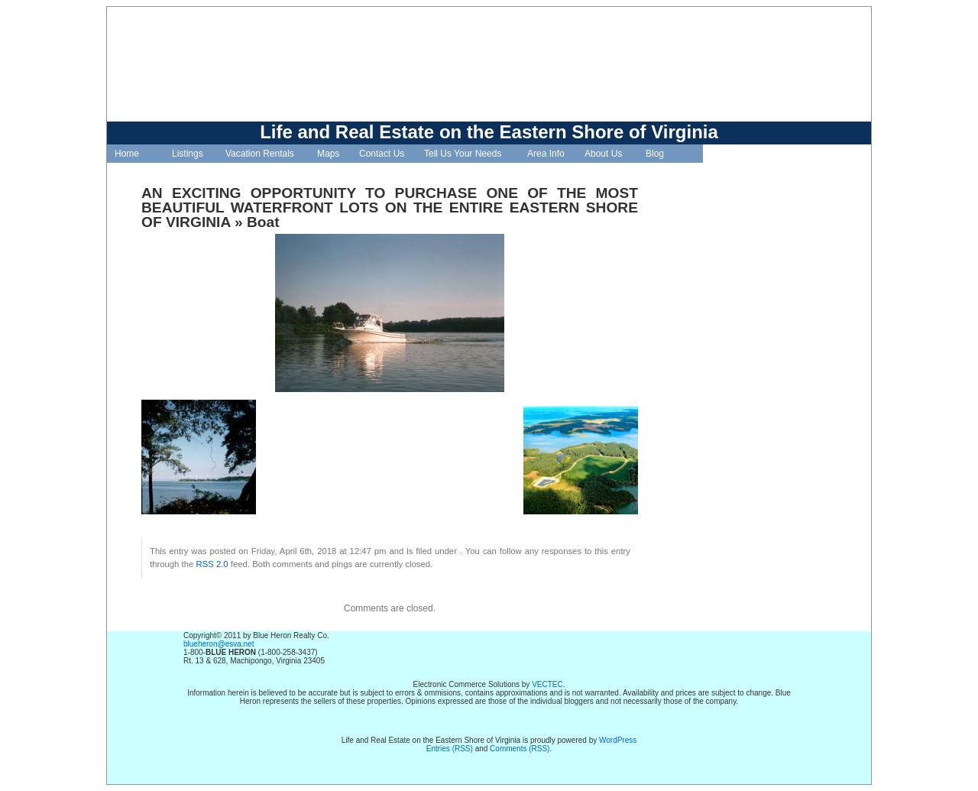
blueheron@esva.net (218, 644)
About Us (603, 153)
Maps (328, 153)
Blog (655, 153)
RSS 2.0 (212, 564)
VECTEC (547, 684)
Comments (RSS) (519, 748)
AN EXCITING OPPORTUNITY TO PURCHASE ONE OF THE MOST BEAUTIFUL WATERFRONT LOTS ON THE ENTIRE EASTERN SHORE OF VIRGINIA (389, 207)
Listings (187, 153)
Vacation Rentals (259, 153)
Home (127, 153)
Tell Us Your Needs (462, 153)
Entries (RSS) (449, 748)
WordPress (617, 740)
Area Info (546, 153)
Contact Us (381, 153)
